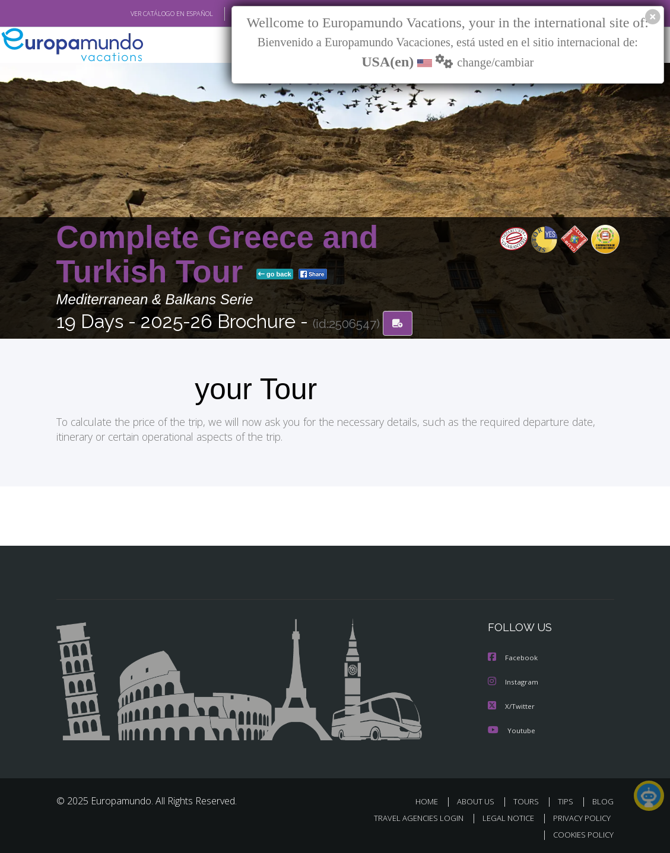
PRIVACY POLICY (579, 815)
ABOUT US (479, 799)
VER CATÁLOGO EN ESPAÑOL (144, 13)
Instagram (513, 680)
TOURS (529, 799)
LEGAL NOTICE (503, 815)
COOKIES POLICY (581, 832)
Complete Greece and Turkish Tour (217, 254)
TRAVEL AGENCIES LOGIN (409, 815)
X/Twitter (511, 704)
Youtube (511, 728)
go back (274, 274)
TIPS (567, 799)
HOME (431, 799)
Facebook (513, 657)
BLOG (603, 799)
